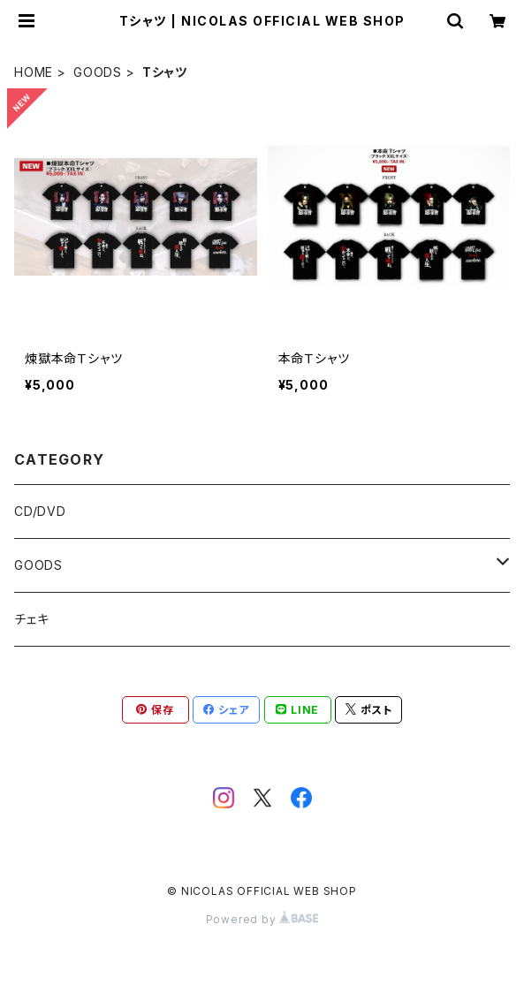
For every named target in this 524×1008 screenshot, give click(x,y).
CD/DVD (40, 511)
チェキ (31, 618)
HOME (33, 72)
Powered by (262, 919)
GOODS (97, 72)
